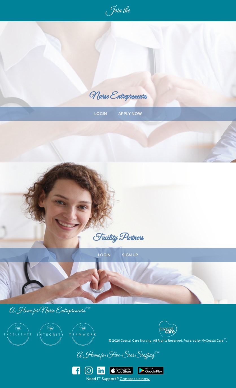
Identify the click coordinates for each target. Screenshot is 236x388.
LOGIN (100, 113)
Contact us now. (135, 378)
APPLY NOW (130, 113)
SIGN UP (130, 255)
